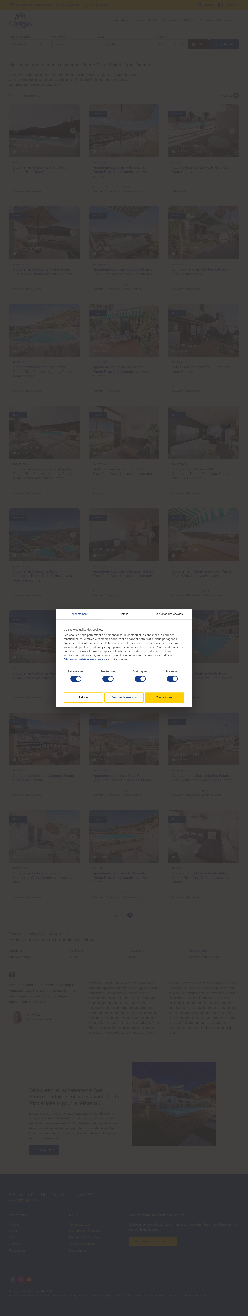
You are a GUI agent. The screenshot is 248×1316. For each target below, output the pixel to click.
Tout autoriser (164, 697)
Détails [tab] (124, 613)
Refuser (83, 697)
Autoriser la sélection (124, 697)
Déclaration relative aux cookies (84, 659)
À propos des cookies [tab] (169, 613)
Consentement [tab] (78, 613)
